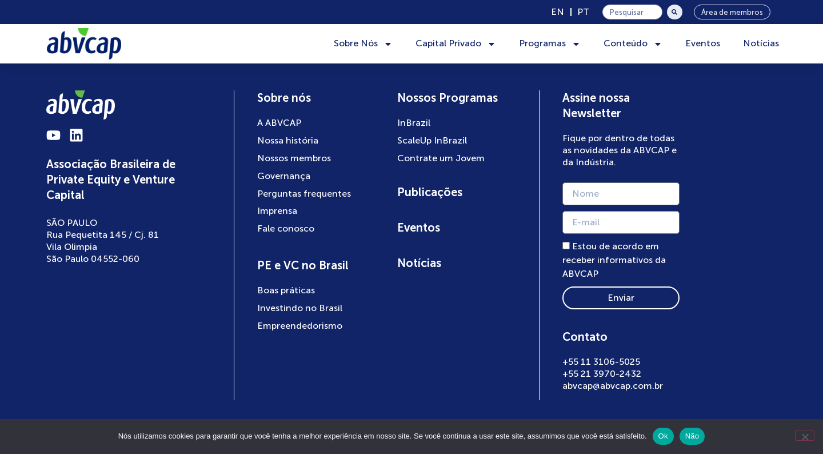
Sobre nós (284, 98)
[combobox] (632, 12)
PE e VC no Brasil (303, 265)
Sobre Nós (363, 44)
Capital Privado (456, 44)
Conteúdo (633, 44)
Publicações (429, 192)
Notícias (761, 43)
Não (692, 436)
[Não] (804, 436)
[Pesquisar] (674, 12)
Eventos (702, 43)
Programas (550, 44)
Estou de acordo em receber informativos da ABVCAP (614, 260)
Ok (663, 436)
